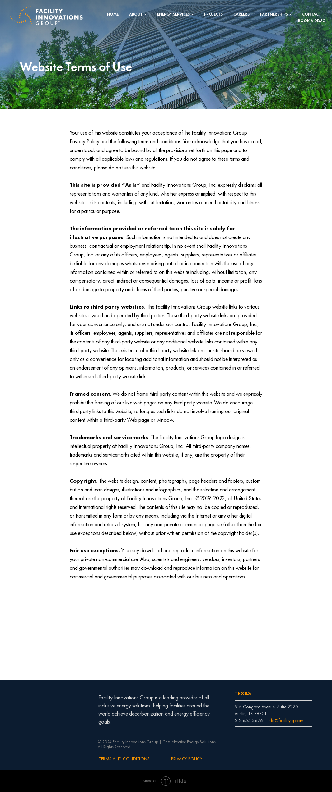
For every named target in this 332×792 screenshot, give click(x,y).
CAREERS (241, 14)
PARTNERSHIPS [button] (274, 14)
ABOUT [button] (136, 14)
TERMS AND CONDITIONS (124, 759)
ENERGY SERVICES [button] (173, 14)
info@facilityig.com (285, 720)
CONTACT (311, 14)
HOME (113, 14)
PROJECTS (213, 14)
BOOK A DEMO (312, 20)
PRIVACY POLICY (186, 759)
